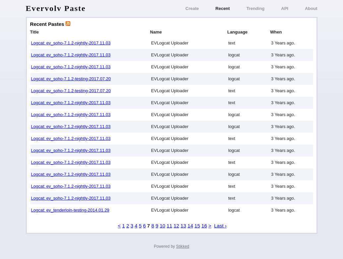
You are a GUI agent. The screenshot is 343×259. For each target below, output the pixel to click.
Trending (255, 8)
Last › (220, 225)
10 (162, 225)
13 (183, 225)
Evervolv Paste (56, 8)
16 (204, 225)
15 (197, 225)
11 (169, 225)
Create (192, 8)
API (284, 8)
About (311, 8)
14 (190, 225)
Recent (222, 8)
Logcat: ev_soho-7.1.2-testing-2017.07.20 (71, 78)
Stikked (182, 246)
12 (176, 225)
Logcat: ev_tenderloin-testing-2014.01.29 (70, 210)
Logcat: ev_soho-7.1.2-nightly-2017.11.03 (71, 42)
